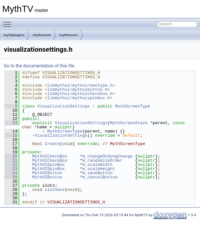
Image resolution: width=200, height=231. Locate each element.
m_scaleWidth (97, 164)
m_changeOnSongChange (107, 156)
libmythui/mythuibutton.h (77, 89)
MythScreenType (132, 106)
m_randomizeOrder (102, 160)
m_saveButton (97, 173)
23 (11, 169)
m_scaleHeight (98, 169)
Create (52, 144)
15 (11, 135)
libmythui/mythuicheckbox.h (80, 94)
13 (11, 123)
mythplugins (14, 35)
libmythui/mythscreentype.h (80, 85)
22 (11, 164)
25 (11, 177)
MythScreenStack (129, 123)
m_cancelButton (99, 177)
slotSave (55, 190)
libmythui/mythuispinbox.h (78, 98)
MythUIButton (47, 173)
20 (11, 156)
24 (11, 173)
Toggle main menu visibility (8, 21)
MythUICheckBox (49, 156)
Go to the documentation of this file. (40, 65)
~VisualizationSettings (59, 135)
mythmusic (41, 35)
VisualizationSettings (63, 106)
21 (11, 160)
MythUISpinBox (48, 164)
